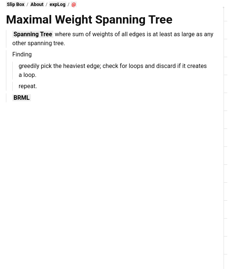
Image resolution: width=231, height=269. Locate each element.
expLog (57, 4)
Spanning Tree (32, 34)
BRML (21, 97)
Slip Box (16, 4)
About (37, 4)
